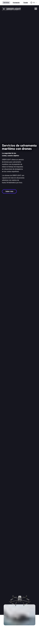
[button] (36, 9)
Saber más (9, 191)
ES (33, 2)
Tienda (25, 2)
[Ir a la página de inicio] (11, 9)
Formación (16, 2)
